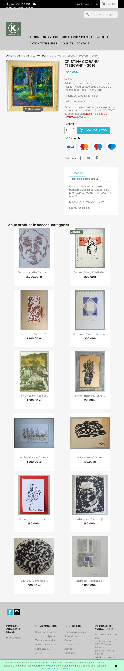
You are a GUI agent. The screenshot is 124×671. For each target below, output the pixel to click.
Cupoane (69, 652)
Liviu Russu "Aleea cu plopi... (34, 457)
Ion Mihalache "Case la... (34, 395)
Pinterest (97, 158)
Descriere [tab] (77, 173)
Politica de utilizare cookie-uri (55, 668)
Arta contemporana (77, 37)
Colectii (67, 43)
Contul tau (72, 626)
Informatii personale (75, 631)
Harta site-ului (43, 648)
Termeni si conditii (45, 640)
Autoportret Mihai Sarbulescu (34, 272)
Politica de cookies (45, 644)
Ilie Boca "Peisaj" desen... (90, 457)
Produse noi (13, 637)
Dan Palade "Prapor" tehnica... (90, 334)
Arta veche (50, 37)
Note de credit (72, 644)
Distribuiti (80, 158)
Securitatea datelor (46, 631)
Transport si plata (45, 636)
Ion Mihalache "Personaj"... (89, 519)
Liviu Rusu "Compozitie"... (34, 580)
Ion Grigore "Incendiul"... (34, 334)
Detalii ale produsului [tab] (85, 179)
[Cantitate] (68, 130)
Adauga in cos (93, 130)
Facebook (10, 612)
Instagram (17, 612)
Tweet (88, 158)
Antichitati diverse (43, 43)
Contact (83, 43)
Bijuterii (102, 37)
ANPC (38, 652)
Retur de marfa (72, 636)
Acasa (34, 37)
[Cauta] (101, 14)
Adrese (68, 648)
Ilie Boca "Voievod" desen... (34, 519)
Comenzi (69, 640)
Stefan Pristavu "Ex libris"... (90, 395)
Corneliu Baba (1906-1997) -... (90, 272)
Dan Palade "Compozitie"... (89, 580)
